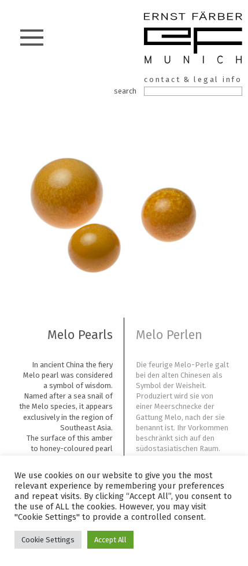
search (125, 91)
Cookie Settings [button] (48, 539)
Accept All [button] (110, 539)
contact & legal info (193, 79)
